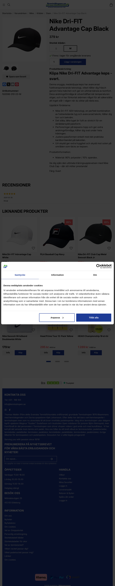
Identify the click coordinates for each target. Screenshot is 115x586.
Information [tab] (57, 275)
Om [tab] (95, 275)
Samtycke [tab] (20, 275)
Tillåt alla (94, 317)
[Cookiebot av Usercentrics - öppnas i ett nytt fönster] (98, 266)
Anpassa (57, 317)
